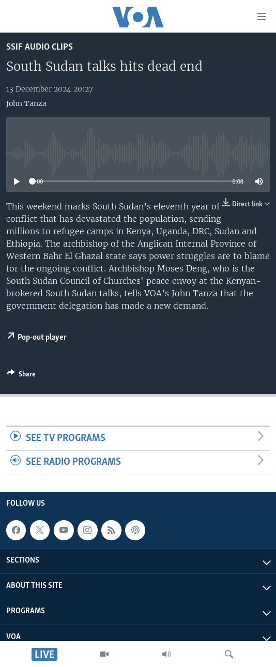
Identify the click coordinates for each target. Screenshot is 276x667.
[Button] (21, 376)
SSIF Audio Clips (39, 47)
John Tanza (26, 103)
